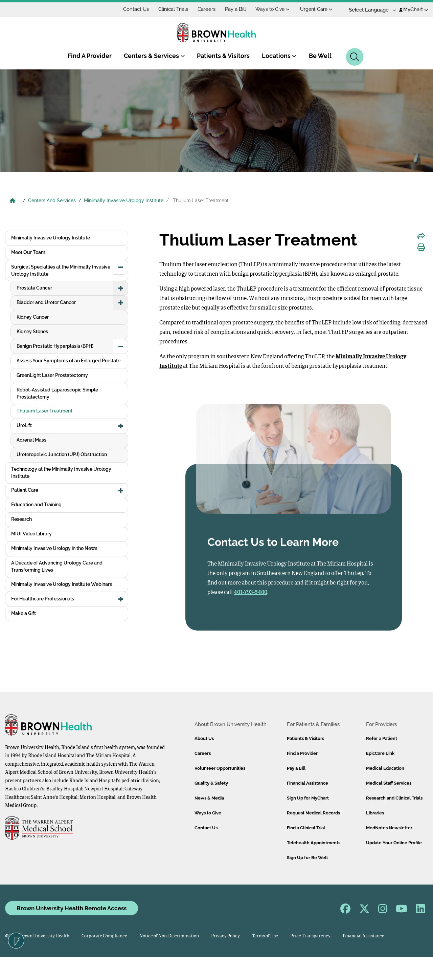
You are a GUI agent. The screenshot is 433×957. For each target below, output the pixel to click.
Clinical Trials (173, 9)
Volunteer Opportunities (220, 768)
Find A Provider (90, 55)
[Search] (355, 57)
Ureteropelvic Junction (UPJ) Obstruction (62, 454)
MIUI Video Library (31, 533)
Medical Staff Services (388, 783)
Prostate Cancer (34, 288)
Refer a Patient (381, 738)
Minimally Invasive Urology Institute (123, 200)
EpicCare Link (380, 753)
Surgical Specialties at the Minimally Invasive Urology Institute (60, 270)
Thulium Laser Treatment (44, 410)
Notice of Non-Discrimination (169, 936)
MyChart (413, 9)
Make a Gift (23, 613)
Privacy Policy (225, 936)
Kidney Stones (32, 331)
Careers (206, 9)
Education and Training (36, 504)
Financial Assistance (307, 783)
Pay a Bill (235, 9)
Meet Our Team (28, 252)
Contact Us (136, 9)
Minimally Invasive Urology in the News (54, 548)
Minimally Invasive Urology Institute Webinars (61, 584)
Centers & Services (154, 55)
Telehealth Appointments (313, 842)
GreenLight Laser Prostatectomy (52, 375)
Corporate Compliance (104, 936)
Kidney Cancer (33, 317)
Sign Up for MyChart (308, 798)
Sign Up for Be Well (307, 857)
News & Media (209, 798)
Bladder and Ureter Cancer (46, 302)
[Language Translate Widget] (370, 10)
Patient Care (24, 490)
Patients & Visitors (223, 55)
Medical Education (385, 768)
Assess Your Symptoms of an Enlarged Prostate (68, 360)
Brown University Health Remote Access (72, 908)
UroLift (24, 425)
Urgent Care (316, 9)
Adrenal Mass (31, 440)
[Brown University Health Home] (12, 201)
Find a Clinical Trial (306, 827)
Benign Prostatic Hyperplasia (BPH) (55, 346)
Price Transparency (310, 936)
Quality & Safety (211, 783)
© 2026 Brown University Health (37, 936)
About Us (204, 738)
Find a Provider (302, 753)
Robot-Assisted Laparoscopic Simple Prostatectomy (57, 393)
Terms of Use (265, 936)
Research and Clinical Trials (394, 798)
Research (21, 519)
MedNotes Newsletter (389, 827)
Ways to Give (272, 9)
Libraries (375, 812)
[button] (120, 267)
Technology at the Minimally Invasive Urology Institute (61, 472)
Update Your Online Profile (394, 842)
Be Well (320, 55)
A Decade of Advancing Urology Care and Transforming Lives (56, 566)
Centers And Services (52, 200)
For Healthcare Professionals (42, 598)
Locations (279, 55)
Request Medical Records (313, 812)
